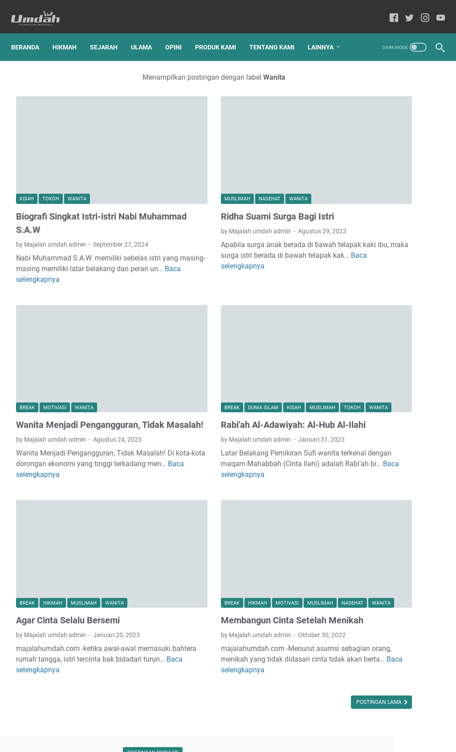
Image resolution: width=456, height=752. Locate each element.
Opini (178, 30)
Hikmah (69, 30)
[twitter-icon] (404, 11)
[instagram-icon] (420, 11)
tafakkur (405, 524)
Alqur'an (346, 393)
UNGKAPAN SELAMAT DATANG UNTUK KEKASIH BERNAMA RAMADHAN (380, 330)
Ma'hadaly (402, 409)
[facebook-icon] (389, 11)
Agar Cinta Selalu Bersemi (68, 562)
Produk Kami (220, 30)
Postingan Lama (266, 668)
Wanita (77, 170)
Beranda (30, 30)
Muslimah (180, 170)
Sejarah (108, 30)
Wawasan (349, 492)
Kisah (27, 170)
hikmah (52, 545)
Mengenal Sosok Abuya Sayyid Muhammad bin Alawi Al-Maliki (384, 288)
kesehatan (349, 508)
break (27, 357)
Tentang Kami (276, 30)
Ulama (146, 30)
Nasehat (213, 170)
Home (182, 720)
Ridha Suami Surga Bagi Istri (220, 187)
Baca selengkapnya (260, 236)
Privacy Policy (263, 720)
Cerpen (378, 393)
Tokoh (50, 170)
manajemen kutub (400, 508)
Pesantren (391, 442)
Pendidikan (350, 442)
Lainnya (29, 49)
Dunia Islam (206, 346)
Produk (345, 459)
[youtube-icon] (436, 11)
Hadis (343, 409)
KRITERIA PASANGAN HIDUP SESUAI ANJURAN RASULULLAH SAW (384, 246)
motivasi (54, 357)
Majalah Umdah (240, 738)
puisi (376, 524)
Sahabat (378, 459)
